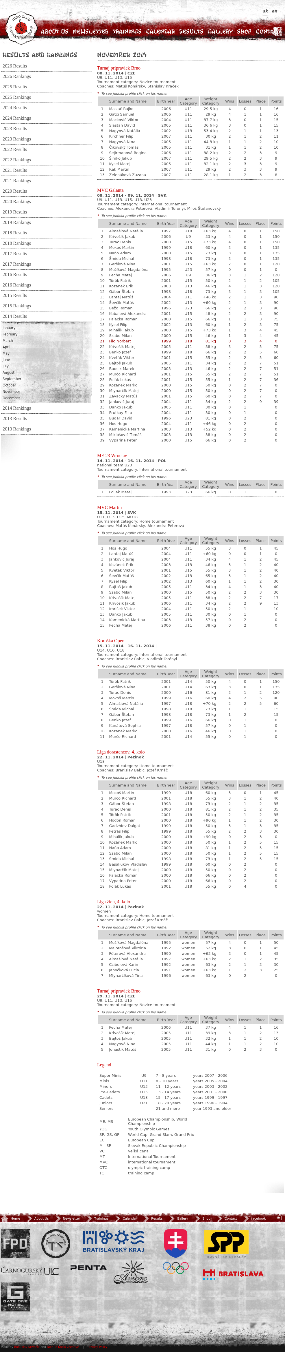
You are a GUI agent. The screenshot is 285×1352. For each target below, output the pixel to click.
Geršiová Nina (122, 264)
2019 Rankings (17, 222)
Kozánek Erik (121, 286)
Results (191, 31)
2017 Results (15, 253)
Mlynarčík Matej (123, 390)
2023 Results (15, 128)
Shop (244, 31)
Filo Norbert (120, 341)
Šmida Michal (121, 258)
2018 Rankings (17, 243)
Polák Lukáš (120, 379)
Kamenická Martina (127, 429)
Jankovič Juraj (121, 401)
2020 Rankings (17, 201)
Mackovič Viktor (123, 120)
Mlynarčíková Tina (126, 975)
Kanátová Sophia (125, 725)
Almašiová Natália (126, 231)
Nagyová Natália (124, 131)
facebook (254, 1218)
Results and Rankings (40, 55)
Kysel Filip (118, 324)
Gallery (220, 31)
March (8, 341)
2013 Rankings (17, 429)
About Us (55, 31)
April (6, 347)
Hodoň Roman (122, 820)
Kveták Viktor (121, 357)
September (12, 379)
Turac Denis (120, 242)
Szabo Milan (120, 335)
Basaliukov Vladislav (128, 864)
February (10, 334)
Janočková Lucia (124, 970)
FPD (15, 1243)
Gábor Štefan (121, 291)
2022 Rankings (17, 160)
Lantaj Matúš (121, 297)
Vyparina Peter (123, 440)
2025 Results (15, 87)
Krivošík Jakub (122, 236)
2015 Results (15, 295)
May (6, 353)
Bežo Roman (120, 308)
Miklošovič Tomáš (125, 435)
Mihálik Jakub (121, 330)
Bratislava (233, 1274)
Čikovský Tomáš (123, 147)
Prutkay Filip (120, 412)
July (6, 366)
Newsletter (90, 31)
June (6, 360)
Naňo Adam (120, 253)
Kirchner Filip (121, 136)
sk (266, 11)
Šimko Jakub (120, 158)
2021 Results (15, 170)
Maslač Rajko (121, 109)
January (9, 328)
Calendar (160, 31)
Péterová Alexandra (127, 953)
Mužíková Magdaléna (128, 269)
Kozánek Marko (123, 385)
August (8, 373)
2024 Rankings (17, 118)
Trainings (127, 31)
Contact (268, 31)
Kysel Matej (119, 164)
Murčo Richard (122, 374)
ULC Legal (30, 1271)
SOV (176, 1251)
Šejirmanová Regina (128, 153)
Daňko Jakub (120, 407)
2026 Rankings (17, 76)
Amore (131, 1272)
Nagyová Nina (122, 142)
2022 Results (15, 149)
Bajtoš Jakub (120, 363)
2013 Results (15, 418)
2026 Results (15, 66)
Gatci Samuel (121, 114)
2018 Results (15, 233)
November (11, 392)
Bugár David (120, 418)
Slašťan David (122, 125)
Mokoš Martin (121, 247)
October (9, 385)
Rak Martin (119, 169)
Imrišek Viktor (122, 609)
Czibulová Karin (123, 964)
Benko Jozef (120, 352)
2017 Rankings (17, 264)
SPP (226, 1243)
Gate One (15, 1296)
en (274, 11)
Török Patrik (120, 280)
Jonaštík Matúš (122, 1049)
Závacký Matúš (123, 396)
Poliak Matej (120, 492)
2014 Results (15, 316)
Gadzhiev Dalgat (124, 826)
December (11, 398)
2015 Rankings (17, 306)
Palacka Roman (123, 319)
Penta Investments (88, 1267)
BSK (113, 1241)
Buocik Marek (121, 368)
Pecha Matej (120, 275)
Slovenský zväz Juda (55, 1243)
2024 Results (15, 107)
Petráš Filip (119, 831)
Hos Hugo (118, 424)
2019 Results (15, 212)
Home (10, 1218)
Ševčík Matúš (121, 302)
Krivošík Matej (122, 346)
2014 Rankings (17, 408)
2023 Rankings (17, 139)
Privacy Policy (97, 1347)
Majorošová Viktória (127, 948)
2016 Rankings (17, 285)
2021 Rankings (17, 180)
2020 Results (15, 191)
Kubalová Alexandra (127, 313)
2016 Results (15, 274)
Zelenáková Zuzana (127, 175)
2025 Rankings (17, 97)
